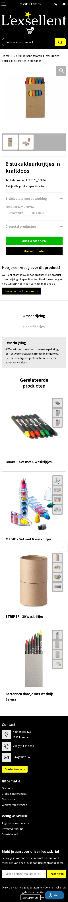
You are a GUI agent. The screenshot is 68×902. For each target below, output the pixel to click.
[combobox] (28, 42)
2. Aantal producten (21, 226)
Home (5, 56)
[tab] (34, 315)
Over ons (7, 788)
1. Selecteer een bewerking (26, 198)
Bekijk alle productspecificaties (26, 186)
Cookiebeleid (10, 834)
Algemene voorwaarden (16, 823)
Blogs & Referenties (14, 793)
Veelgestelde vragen (14, 805)
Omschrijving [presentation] (34, 315)
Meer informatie (34, 251)
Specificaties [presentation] (34, 326)
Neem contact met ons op (21, 291)
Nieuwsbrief (9, 799)
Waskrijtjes (52, 56)
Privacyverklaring (12, 829)
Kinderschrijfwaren (30, 56)
